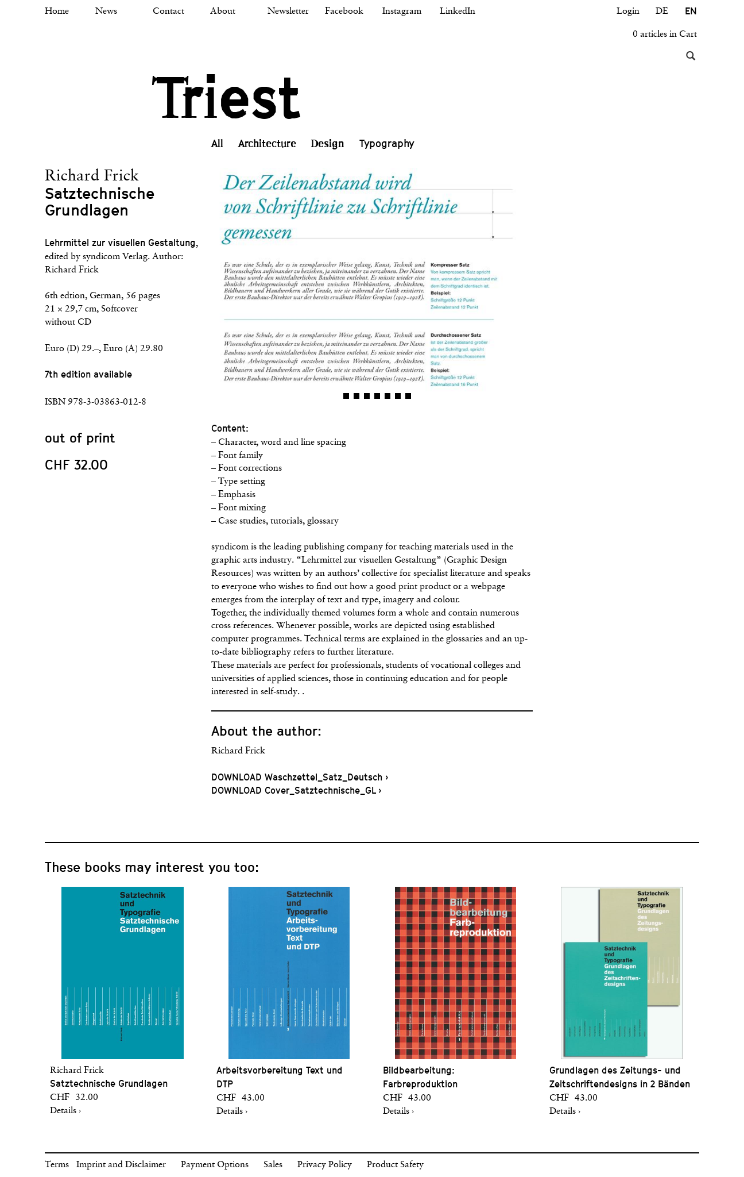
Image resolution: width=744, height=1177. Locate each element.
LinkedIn (457, 11)
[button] (291, 288)
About (222, 11)
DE (662, 11)
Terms (57, 1165)
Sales (273, 1165)
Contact (168, 11)
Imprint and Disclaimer (121, 1165)
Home (57, 11)
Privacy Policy (324, 1165)
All (217, 143)
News (106, 11)
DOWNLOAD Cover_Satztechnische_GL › (296, 790)
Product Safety (395, 1165)
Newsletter (288, 11)
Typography (386, 143)
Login (628, 11)
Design (327, 143)
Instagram (401, 11)
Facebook (344, 11)
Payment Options (215, 1165)
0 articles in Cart (665, 34)
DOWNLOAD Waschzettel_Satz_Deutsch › (299, 777)
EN (691, 11)
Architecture (267, 143)
